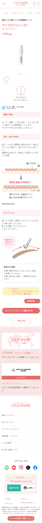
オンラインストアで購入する (19, 311)
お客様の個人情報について (28, 503)
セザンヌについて (8, 422)
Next (37, 54)
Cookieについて (31, 513)
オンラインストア (11, 383)
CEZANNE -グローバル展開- (16, 353)
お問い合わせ (9, 503)
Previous (4, 54)
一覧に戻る (21, 321)
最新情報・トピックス (9, 436)
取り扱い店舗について (9, 450)
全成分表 (31, 301)
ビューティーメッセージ (10, 429)
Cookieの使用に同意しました (21, 518)
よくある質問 (6, 443)
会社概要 (7, 499)
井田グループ (25, 499)
